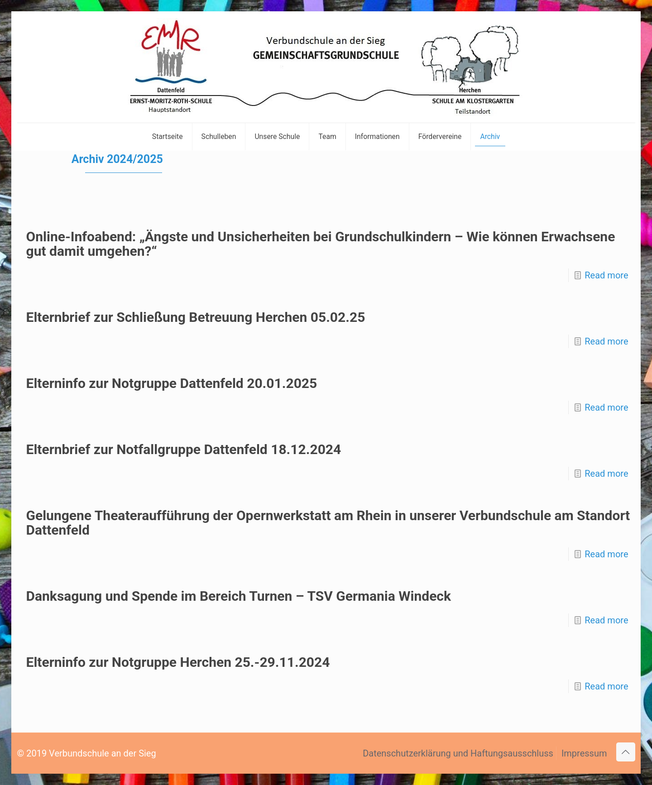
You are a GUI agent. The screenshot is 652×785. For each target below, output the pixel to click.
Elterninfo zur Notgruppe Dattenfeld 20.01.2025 (171, 383)
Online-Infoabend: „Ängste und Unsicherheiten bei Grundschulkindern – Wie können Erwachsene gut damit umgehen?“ (320, 244)
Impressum (584, 753)
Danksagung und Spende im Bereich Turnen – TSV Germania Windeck (238, 596)
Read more (606, 275)
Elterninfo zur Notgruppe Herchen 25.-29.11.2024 (178, 662)
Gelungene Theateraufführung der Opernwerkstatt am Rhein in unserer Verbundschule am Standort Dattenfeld (328, 522)
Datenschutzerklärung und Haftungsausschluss (458, 753)
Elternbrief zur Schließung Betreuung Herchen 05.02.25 (195, 317)
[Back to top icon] (625, 751)
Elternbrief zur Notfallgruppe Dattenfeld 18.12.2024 (183, 449)
